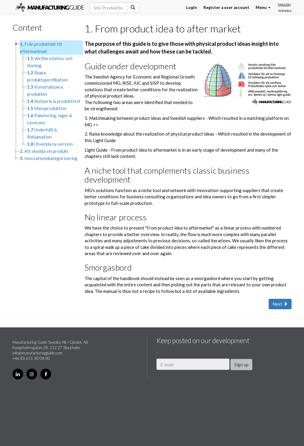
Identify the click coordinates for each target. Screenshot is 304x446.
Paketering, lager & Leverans (49, 119)
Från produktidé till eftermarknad (41, 47)
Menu (263, 7)
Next (280, 304)
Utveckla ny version (50, 144)
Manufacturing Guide (49, 7)
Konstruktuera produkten (45, 90)
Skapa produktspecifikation (47, 76)
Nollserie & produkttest (53, 101)
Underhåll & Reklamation (42, 133)
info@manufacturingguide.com (37, 353)
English (284, 4)
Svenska (285, 10)
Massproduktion (46, 108)
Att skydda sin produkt (44, 151)
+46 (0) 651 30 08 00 (31, 358)
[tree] (44, 101)
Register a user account (226, 7)
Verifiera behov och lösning (49, 62)
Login (191, 7)
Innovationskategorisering (48, 158)
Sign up (241, 364)
